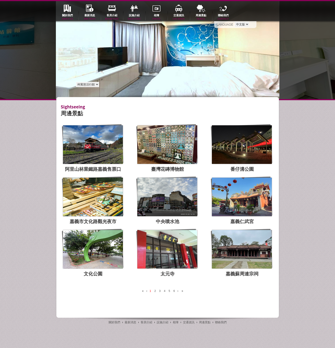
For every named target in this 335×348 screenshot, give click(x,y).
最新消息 (90, 17)
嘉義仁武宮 (242, 221)
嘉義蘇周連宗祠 (242, 273)
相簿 (156, 17)
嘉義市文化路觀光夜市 (93, 221)
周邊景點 (201, 17)
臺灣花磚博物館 (167, 169)
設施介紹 (134, 17)
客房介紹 (112, 17)
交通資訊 (179, 17)
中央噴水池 (167, 221)
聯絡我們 (223, 17)
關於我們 (67, 17)
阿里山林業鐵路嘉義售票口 (93, 169)
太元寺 (167, 273)
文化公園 (93, 273)
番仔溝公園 (242, 169)
